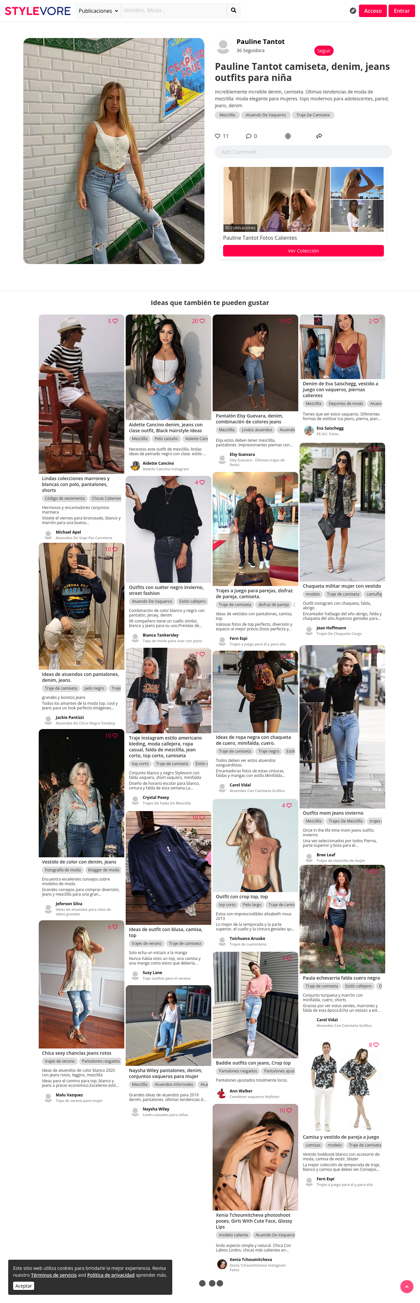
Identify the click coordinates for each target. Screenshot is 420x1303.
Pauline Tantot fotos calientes (260, 237)
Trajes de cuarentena (248, 939)
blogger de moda (103, 864)
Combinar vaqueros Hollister (255, 1091)
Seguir (324, 51)
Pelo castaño (166, 434)
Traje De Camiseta (313, 115)
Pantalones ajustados (283, 1066)
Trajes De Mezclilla (346, 813)
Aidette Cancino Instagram (166, 463)
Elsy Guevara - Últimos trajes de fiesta (257, 457)
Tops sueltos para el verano (167, 973)
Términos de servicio (53, 1275)
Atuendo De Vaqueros (266, 115)
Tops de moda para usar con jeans (172, 635)
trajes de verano (147, 938)
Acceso (373, 10)
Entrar (402, 10)
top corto (140, 760)
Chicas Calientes (106, 491)
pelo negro (94, 682)
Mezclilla (227, 115)
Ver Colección (303, 250)
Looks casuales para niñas (165, 1111)
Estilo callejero (192, 596)
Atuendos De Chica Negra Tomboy (85, 717)
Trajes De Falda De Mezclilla (167, 799)
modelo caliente (233, 1230)
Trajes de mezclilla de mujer (341, 852)
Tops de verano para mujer (79, 1094)
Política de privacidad (111, 1275)
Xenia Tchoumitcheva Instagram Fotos (258, 1262)
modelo (313, 594)
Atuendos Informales (174, 1081)
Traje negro (268, 747)
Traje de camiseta (343, 594)
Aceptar (23, 1286)
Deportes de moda (346, 400)
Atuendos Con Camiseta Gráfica (257, 786)
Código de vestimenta (65, 491)
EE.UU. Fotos (328, 430)
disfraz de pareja (273, 599)
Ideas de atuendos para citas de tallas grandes (83, 906)
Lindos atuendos (257, 425)
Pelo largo (252, 900)
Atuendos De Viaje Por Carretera (84, 530)
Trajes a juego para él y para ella (258, 638)
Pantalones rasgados (101, 1055)
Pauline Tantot (261, 41)
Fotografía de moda (63, 864)
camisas (313, 1147)
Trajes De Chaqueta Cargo (339, 633)
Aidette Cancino (199, 434)
